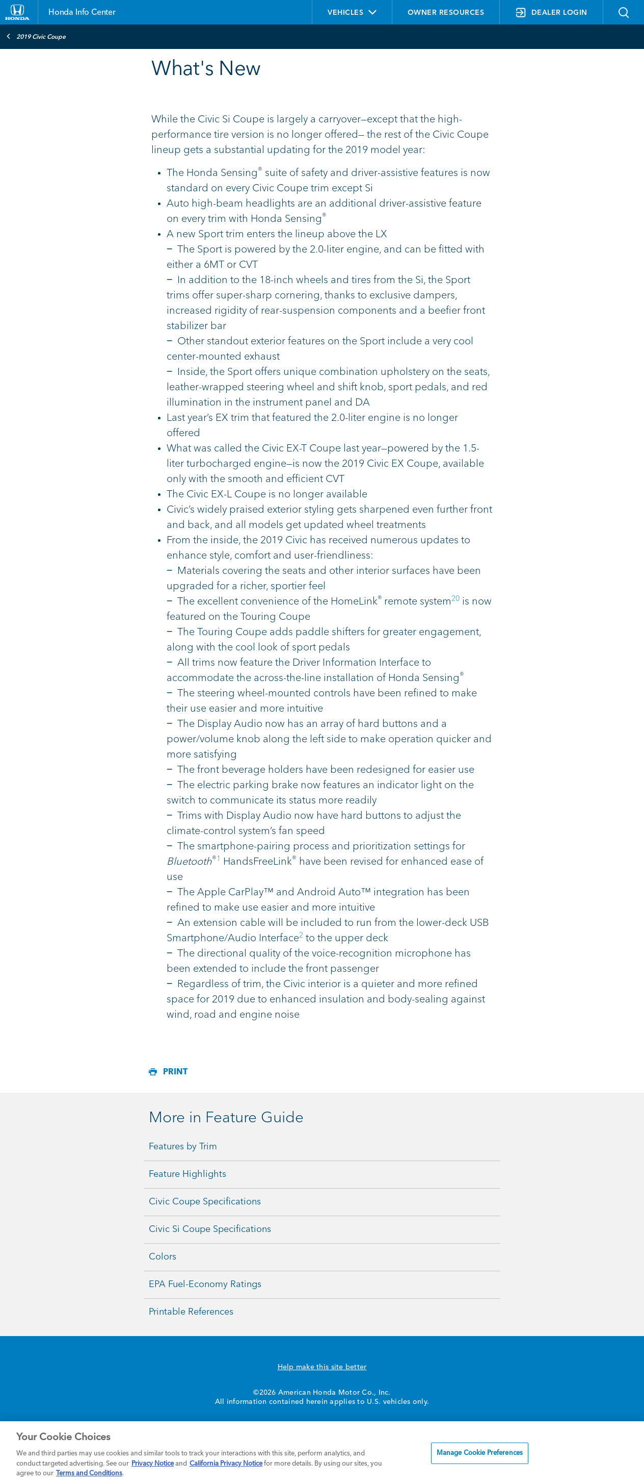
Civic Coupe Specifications (205, 1201)
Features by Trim (183, 1146)
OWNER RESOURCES (446, 12)
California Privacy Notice (226, 1464)
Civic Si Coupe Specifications (210, 1229)
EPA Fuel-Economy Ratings (205, 1284)
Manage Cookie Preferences (480, 1453)
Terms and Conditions (89, 1473)
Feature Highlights (187, 1174)
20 (455, 598)
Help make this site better (322, 1367)
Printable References (191, 1312)
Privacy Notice (152, 1464)
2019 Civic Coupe (36, 36)
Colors (162, 1257)
